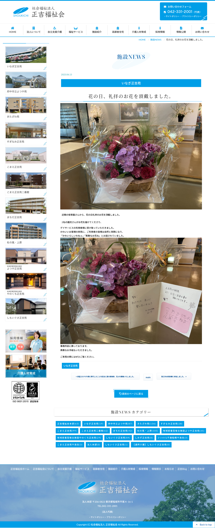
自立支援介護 (55, 30)
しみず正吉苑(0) (144, 437)
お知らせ (168, 468)
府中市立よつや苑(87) (120, 423)
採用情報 (160, 30)
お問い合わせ (202, 30)
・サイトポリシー (172, 16)
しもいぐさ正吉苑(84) (118, 437)
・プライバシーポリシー (191, 16)
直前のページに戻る (131, 393)
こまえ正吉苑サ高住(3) (70, 444)
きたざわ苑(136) (146, 423)
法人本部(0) (93, 444)
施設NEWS (155, 39)
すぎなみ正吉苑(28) (172, 423)
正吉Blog (181, 468)
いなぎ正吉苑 (131, 83)
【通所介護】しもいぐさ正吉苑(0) (151, 444)
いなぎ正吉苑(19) (93, 423)
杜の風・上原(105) (147, 430)
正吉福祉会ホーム (20, 468)
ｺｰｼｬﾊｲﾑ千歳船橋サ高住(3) (173, 437)
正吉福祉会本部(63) (68, 423)
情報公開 (181, 30)
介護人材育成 (139, 30)
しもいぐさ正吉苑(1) (116, 444)
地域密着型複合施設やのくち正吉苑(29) (79, 437)
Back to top (204, 524)
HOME (13, 30)
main (148, 377)
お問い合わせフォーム (177, 6)
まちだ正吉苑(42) (123, 430)
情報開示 (156, 468)
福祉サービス (76, 30)
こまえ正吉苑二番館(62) (95, 430)
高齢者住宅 (118, 30)
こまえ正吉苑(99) (67, 430)
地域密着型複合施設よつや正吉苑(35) (183, 430)
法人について (34, 30)
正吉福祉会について (44, 468)
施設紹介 (97, 30)
